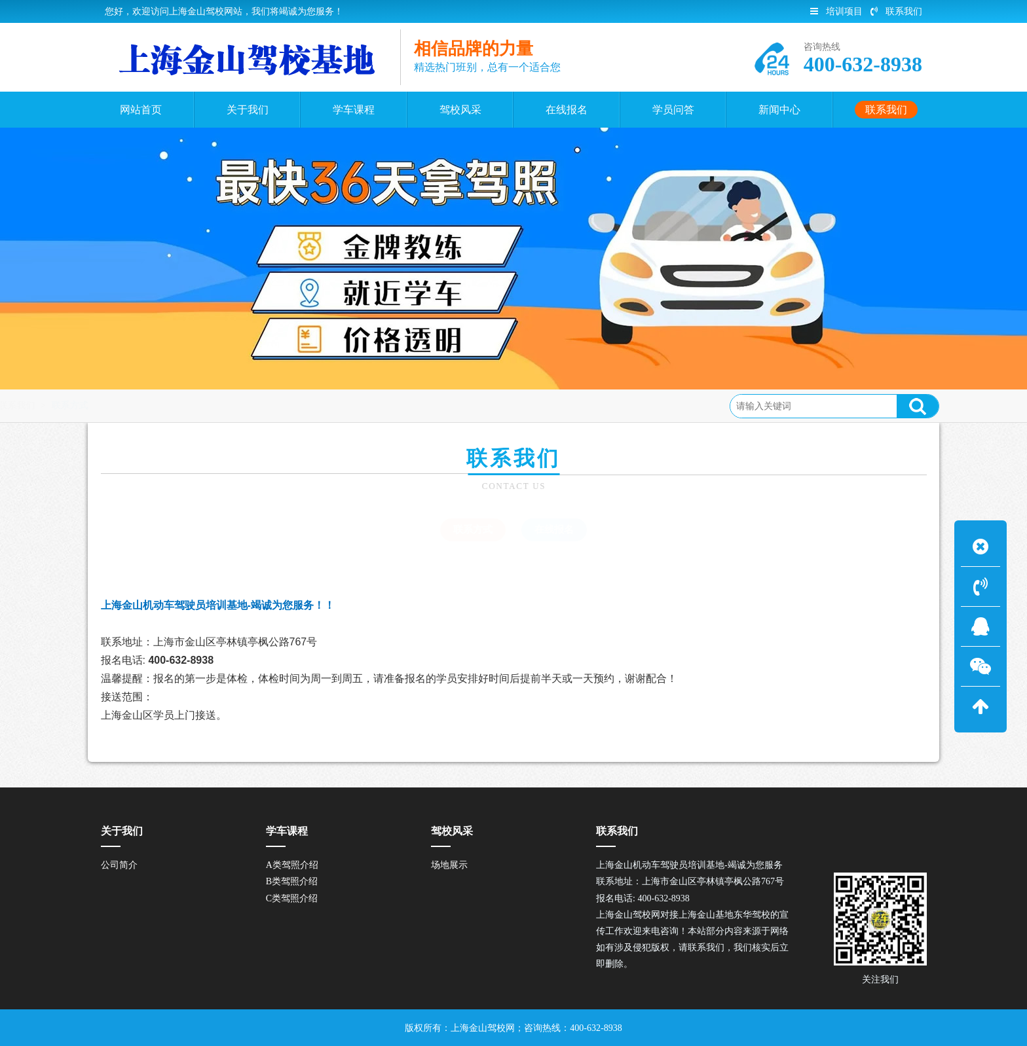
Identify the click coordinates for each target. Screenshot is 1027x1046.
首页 (155, 405)
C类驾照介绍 (292, 898)
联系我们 (896, 11)
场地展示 (449, 865)
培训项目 (836, 11)
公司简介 (119, 865)
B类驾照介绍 (292, 881)
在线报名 (554, 529)
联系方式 (252, 405)
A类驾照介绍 (292, 865)
